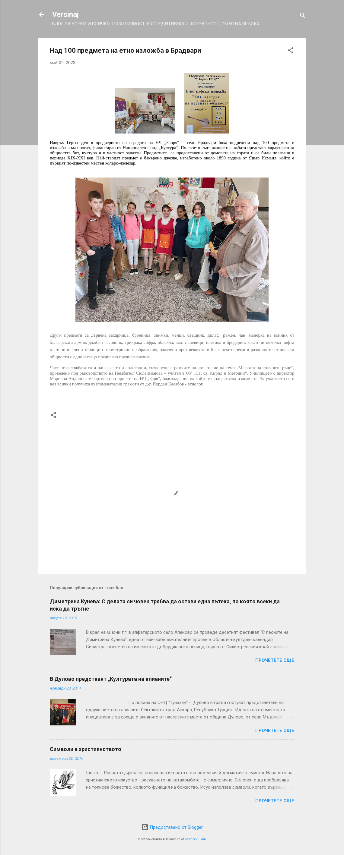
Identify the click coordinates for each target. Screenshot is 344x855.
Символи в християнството (85, 749)
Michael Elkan (195, 839)
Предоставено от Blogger (172, 827)
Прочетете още (274, 660)
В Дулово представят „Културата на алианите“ (111, 679)
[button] (290, 51)
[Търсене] (302, 16)
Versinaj (65, 14)
